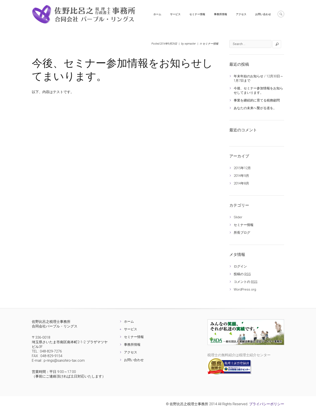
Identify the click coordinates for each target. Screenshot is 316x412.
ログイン (240, 266)
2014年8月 (241, 183)
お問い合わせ (263, 14)
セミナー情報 (197, 14)
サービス (175, 14)
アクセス (241, 14)
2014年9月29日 (168, 43)
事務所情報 (220, 14)
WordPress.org (245, 289)
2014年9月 (241, 176)
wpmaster (190, 43)
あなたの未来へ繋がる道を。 (255, 108)
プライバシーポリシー (266, 404)
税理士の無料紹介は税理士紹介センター (239, 355)
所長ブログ (242, 233)
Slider (238, 217)
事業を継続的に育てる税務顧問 (257, 100)
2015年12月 (242, 168)
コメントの (245, 282)
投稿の (242, 274)
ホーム (157, 14)
